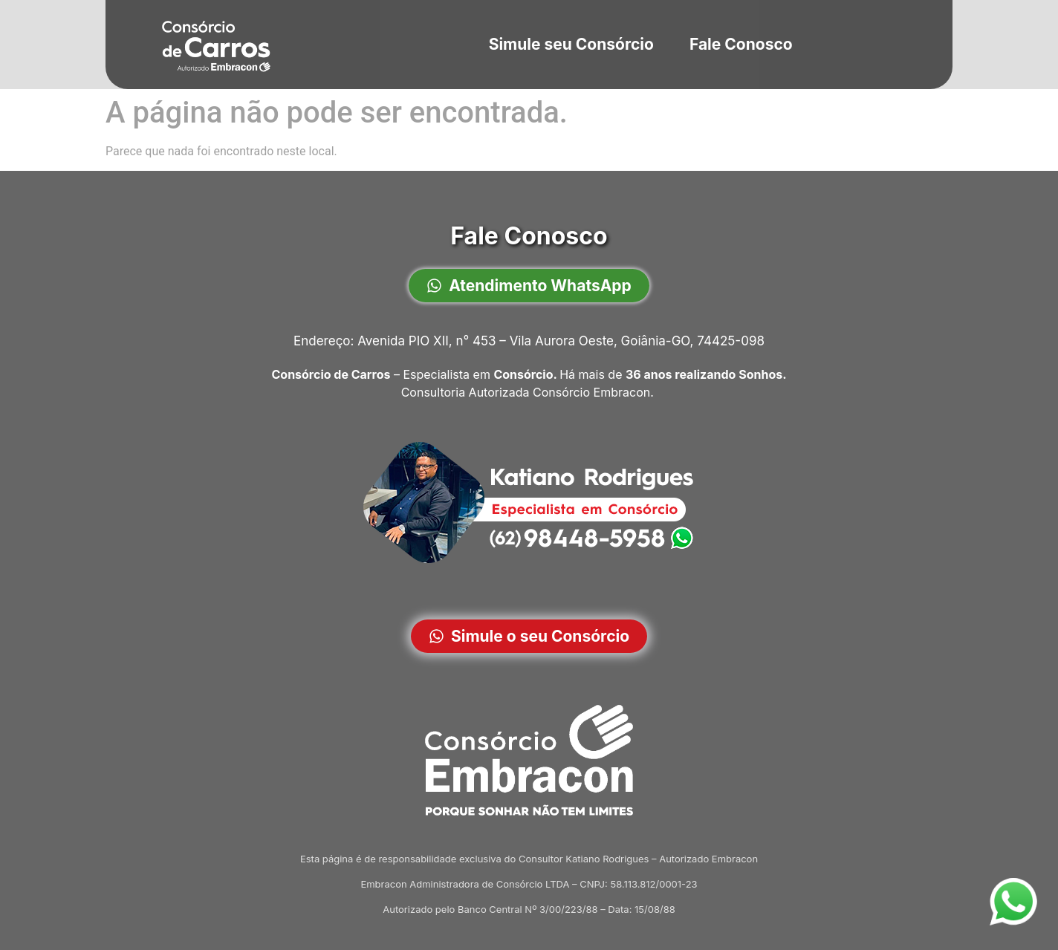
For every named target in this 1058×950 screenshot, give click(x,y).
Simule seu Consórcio (570, 44)
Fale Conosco (741, 44)
